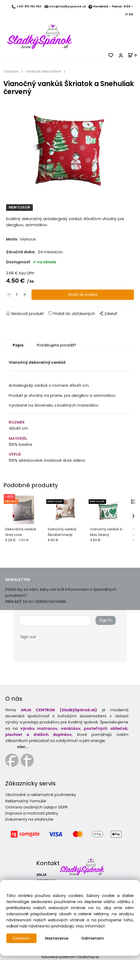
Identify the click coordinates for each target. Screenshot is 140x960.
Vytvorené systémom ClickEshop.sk (70, 957)
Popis (18, 345)
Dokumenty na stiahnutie (29, 819)
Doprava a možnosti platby (31, 813)
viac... (23, 746)
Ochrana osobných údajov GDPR (36, 807)
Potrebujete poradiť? (56, 345)
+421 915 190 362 (28, 7)
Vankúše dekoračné (43, 71)
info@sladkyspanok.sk (67, 7)
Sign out (28, 636)
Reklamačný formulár (25, 801)
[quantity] (16, 295)
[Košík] (134, 55)
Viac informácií (90, 926)
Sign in (106, 620)
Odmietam (92, 938)
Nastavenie (57, 938)
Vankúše (11, 71)
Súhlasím (21, 938)
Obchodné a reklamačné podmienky (40, 794)
